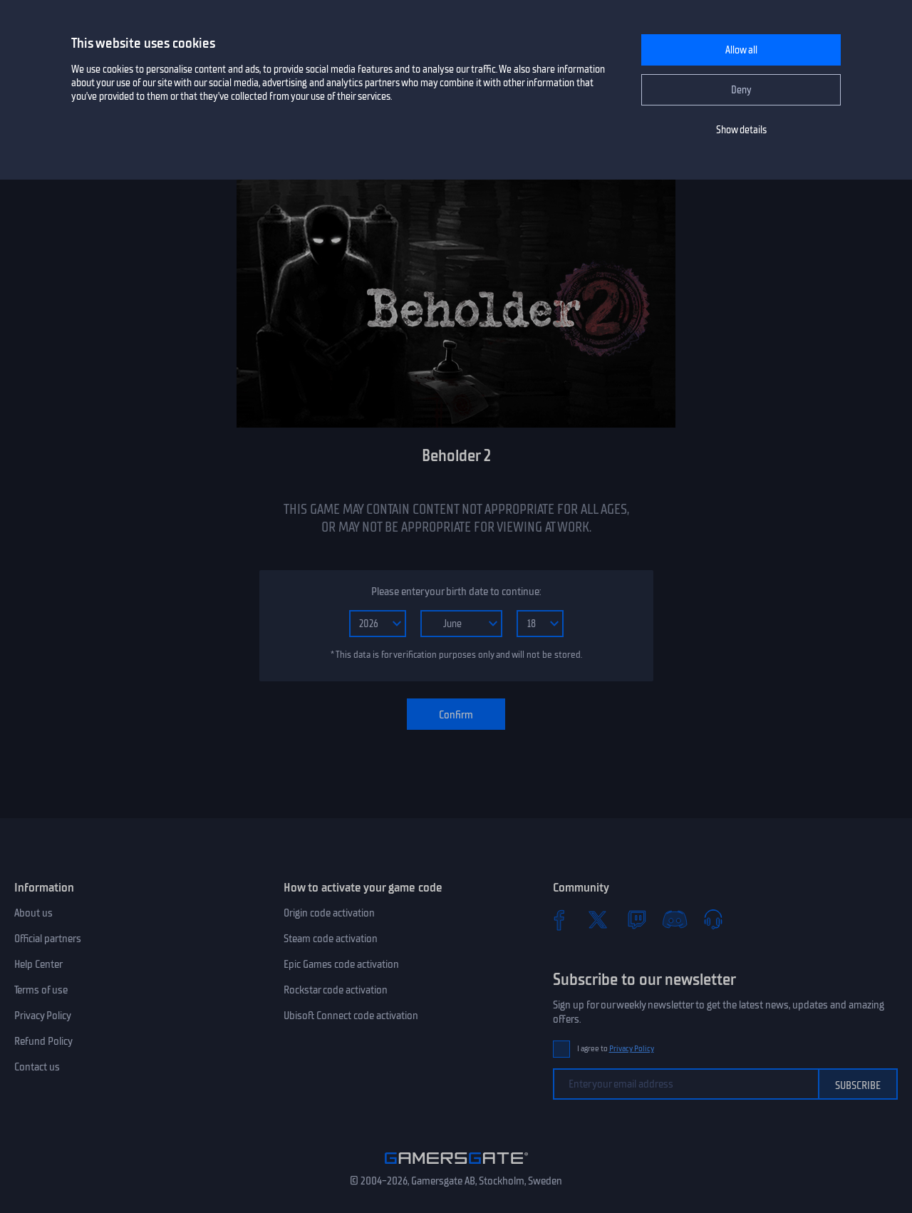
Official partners (47, 938)
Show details (741, 130)
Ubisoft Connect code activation (351, 1015)
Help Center (38, 964)
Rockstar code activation (336, 990)
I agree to (615, 1048)
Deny (741, 90)
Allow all (741, 50)
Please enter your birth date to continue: (456, 591)
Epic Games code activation (341, 964)
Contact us (37, 1067)
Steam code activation (331, 938)
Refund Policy (43, 1041)
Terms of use (41, 990)
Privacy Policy (42, 1015)
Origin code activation (329, 913)
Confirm (456, 715)
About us (33, 913)
